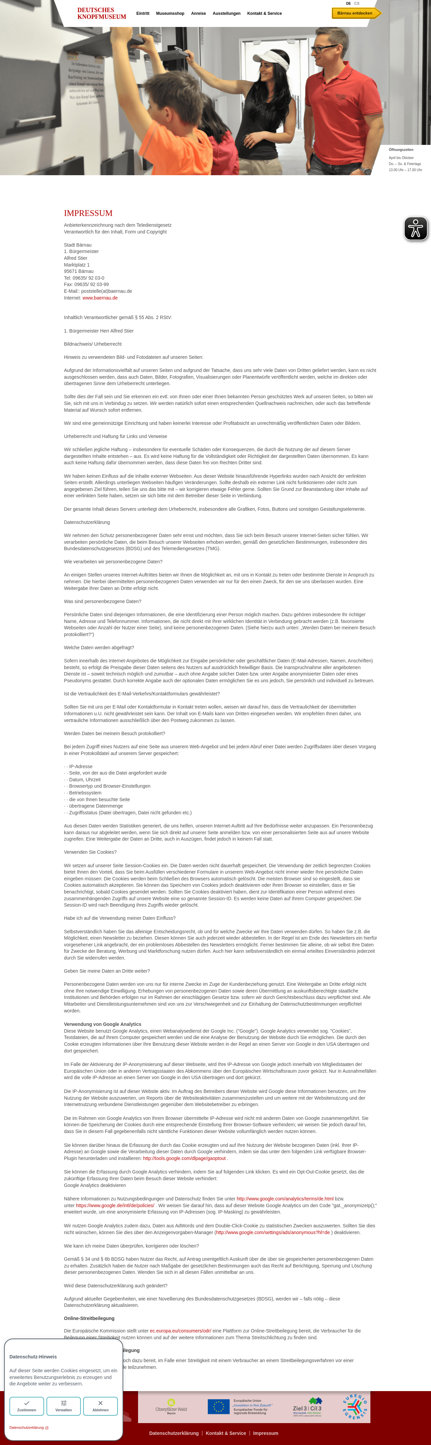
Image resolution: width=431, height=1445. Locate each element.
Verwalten (63, 1406)
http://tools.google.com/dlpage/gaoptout (184, 1158)
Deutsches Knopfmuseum (101, 13)
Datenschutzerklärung (28, 1427)
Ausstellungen (227, 13)
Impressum (265, 1433)
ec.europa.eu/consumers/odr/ (180, 1330)
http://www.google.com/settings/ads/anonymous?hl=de (273, 1232)
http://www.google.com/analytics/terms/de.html (285, 1198)
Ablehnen (101, 1406)
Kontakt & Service (264, 13)
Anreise (198, 13)
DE (348, 3)
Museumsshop (170, 13)
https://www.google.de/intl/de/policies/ (115, 1205)
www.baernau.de (100, 298)
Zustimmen (26, 1406)
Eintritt (143, 13)
